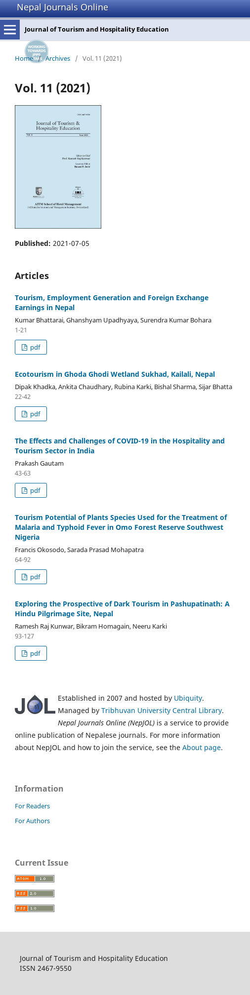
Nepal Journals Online (62, 7)
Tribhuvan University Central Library (161, 710)
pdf (34, 347)
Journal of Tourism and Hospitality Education (97, 29)
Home (24, 58)
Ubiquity (188, 698)
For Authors (32, 820)
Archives (57, 58)
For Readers (32, 805)
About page (201, 747)
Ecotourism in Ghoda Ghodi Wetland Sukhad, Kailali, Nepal (115, 374)
